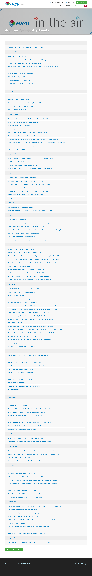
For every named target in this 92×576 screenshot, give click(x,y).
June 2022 (11, 202)
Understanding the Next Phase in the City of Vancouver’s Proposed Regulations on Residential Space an (35, 240)
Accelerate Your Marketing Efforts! (17, 56)
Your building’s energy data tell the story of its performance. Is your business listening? (31, 450)
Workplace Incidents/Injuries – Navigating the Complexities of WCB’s (26, 70)
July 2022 (11, 173)
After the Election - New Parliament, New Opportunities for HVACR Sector (27, 533)
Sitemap (34, 569)
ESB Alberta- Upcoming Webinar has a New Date (20, 372)
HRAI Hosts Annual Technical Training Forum (19, 162)
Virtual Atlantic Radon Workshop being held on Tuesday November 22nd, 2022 (28, 119)
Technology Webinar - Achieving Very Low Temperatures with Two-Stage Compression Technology (34, 259)
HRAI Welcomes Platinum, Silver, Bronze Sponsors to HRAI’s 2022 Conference (28, 191)
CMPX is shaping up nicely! (15, 343)
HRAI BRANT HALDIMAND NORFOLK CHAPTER (20, 83)
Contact (79, 6)
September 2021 (13, 501)
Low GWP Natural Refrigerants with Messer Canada (21, 236)
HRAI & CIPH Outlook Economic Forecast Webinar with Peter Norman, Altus (27, 288)
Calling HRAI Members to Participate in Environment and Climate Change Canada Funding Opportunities (35, 329)
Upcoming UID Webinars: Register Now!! (18, 99)
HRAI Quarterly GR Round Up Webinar (17, 393)
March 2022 (12, 284)
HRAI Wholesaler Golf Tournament (17, 219)
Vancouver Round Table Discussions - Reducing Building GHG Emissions (27, 103)
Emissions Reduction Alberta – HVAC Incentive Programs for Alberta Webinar (28, 426)
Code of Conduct (26, 569)
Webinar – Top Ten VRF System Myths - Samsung (21, 249)
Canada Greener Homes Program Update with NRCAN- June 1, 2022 (26, 226)
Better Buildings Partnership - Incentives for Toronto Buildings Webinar (26, 412)
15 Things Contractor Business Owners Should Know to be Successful (26, 497)
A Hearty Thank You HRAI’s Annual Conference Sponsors (23, 122)
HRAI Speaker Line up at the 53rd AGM (18, 523)
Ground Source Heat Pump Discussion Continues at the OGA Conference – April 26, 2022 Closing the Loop (36, 262)
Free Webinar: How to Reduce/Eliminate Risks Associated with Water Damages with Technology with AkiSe (36, 506)
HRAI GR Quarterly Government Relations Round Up (21, 292)
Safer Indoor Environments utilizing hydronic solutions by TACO (24, 362)
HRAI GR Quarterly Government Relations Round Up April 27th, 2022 (26, 273)
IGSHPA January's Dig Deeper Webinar (18, 402)
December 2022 (13, 42)
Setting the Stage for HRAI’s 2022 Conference (20, 207)
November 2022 (13, 52)
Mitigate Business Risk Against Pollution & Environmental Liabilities (25, 63)
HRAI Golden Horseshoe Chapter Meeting (19, 80)
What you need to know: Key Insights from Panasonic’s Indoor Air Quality (27, 60)
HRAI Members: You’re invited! (16, 295)
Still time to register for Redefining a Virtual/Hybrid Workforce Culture (26, 477)
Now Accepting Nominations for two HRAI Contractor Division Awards (26, 181)
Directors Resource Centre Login (45, 569)
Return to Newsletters (14, 549)
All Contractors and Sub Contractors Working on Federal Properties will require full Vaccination (32, 483)
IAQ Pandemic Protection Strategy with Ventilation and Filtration (25, 415)
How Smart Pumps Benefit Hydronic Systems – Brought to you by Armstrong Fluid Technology (33, 480)
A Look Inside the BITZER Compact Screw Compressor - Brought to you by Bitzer (29, 422)
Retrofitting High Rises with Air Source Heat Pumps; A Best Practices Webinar (28, 461)
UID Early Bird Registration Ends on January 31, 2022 (22, 429)
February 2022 (12, 351)
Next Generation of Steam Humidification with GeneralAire (23, 419)
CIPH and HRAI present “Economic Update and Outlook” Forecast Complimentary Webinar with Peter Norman (37, 142)
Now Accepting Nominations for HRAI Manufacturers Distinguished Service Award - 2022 (31, 184)
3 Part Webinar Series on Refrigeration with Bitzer (21, 87)
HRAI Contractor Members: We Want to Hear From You (22, 177)
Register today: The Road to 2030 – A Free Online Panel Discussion (25, 252)
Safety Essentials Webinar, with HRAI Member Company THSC (24, 96)
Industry (61, 6)
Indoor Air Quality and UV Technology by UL (19, 457)
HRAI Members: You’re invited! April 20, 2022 (19, 266)
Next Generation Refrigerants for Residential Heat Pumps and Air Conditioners (28, 526)
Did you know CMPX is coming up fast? (18, 359)
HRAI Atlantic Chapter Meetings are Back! (19, 125)
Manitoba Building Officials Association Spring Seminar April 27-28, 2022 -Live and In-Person (32, 309)
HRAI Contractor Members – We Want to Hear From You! (22, 165)
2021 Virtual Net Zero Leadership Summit (19, 470)
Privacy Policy (17, 569)
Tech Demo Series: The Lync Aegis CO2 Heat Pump (21, 369)
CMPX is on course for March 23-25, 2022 (19, 382)
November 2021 (13, 446)
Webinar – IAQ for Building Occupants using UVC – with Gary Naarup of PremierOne (29, 279)
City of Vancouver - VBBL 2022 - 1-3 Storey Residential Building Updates (27, 493)
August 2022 (12, 154)
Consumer (54, 6)
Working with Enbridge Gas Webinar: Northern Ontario (22, 336)
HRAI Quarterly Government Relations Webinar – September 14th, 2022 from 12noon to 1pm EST (33, 139)
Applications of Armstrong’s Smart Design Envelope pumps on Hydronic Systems (29, 441)
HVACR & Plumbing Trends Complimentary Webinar (21, 473)
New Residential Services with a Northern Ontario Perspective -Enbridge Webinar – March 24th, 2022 (34, 305)
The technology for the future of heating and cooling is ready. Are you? (27, 47)
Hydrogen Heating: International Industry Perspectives (22, 149)
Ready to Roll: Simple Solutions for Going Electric (21, 379)
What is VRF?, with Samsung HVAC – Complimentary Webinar (24, 302)
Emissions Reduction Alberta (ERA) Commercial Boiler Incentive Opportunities (28, 530)
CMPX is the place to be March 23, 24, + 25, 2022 (21, 376)
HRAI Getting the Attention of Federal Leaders (20, 129)
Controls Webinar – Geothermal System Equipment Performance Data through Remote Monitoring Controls (36, 230)
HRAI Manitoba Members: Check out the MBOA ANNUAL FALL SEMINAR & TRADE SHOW (31, 158)
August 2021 (12, 538)
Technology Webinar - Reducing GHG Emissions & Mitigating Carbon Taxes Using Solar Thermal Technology (36, 256)
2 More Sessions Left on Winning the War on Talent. (21, 106)
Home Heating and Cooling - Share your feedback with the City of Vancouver (28, 365)
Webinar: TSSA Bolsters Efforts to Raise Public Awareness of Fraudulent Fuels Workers (30, 319)
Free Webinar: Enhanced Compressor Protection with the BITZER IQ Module (28, 355)
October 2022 (12, 91)
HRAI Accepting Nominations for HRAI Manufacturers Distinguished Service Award (30, 168)
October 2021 (12, 465)
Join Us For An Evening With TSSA (17, 77)
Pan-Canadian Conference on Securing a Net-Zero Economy (24, 487)
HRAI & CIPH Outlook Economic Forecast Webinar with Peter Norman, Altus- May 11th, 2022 (32, 269)
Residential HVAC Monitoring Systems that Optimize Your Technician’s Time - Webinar (30, 409)
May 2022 (11, 215)
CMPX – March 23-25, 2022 (15, 322)
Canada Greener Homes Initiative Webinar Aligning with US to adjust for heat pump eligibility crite (33, 66)
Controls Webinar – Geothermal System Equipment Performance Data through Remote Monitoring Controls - (36, 223)
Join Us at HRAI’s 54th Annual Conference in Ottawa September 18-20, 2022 (28, 132)
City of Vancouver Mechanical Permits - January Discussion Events (25, 438)
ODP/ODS (68, 6)
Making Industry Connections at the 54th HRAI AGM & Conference (25, 198)
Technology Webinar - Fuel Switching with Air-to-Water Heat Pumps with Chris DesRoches (31, 333)
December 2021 (13, 433)
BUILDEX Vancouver (13, 389)
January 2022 (12, 397)
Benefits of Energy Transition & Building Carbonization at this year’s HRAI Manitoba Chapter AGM (33, 454)
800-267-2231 (10, 563)
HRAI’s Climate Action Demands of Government (20, 73)
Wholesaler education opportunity (17, 188)
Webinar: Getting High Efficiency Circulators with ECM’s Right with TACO (27, 316)
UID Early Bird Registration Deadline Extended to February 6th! (24, 386)
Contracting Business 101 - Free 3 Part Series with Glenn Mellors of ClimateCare (29, 542)
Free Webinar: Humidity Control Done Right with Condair (22, 509)
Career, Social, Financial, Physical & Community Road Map (23, 490)
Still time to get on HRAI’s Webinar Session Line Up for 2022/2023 (25, 194)
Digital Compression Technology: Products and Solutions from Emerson (27, 233)
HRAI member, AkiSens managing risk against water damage (24, 516)
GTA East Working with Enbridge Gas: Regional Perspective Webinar (25, 299)
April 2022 (11, 244)
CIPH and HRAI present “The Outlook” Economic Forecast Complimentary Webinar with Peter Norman (34, 520)
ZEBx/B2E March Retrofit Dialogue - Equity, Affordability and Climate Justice (28, 312)
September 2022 (13, 114)
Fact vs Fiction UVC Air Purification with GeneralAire (21, 346)
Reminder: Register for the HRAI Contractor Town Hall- (22, 136)
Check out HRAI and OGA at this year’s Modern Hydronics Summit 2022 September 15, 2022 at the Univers (36, 146)
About (74, 6)
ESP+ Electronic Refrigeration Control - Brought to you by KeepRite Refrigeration (29, 513)
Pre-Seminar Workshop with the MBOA (18, 109)
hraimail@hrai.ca (24, 563)
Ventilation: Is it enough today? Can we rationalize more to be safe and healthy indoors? (31, 210)
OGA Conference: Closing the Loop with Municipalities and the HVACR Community (29, 276)
